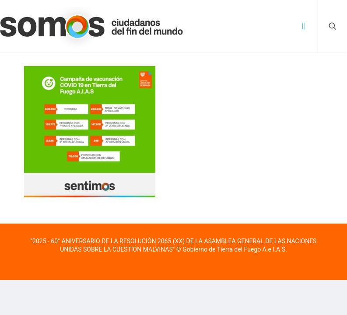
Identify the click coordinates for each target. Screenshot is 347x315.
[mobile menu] (303, 26)
